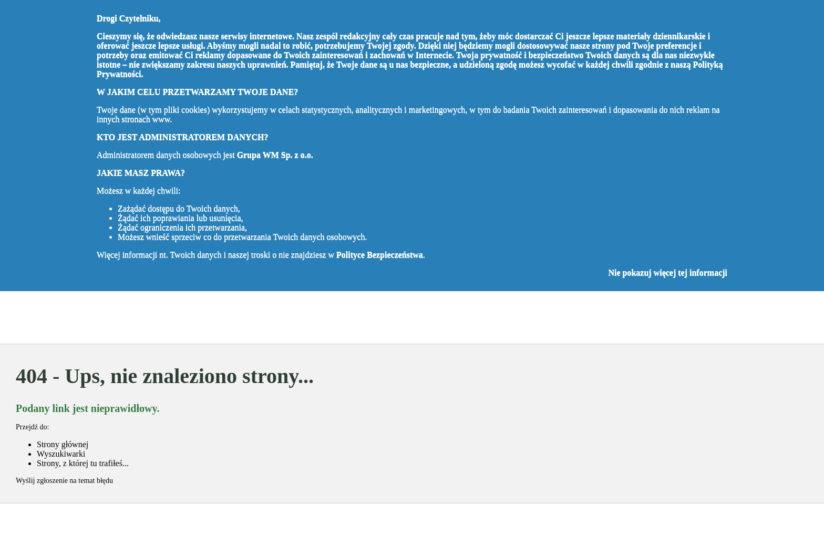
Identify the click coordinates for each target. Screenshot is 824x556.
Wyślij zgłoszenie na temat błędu (64, 481)
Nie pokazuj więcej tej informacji (667, 272)
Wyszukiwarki (61, 453)
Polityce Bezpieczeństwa (379, 254)
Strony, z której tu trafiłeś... (83, 463)
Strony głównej (62, 444)
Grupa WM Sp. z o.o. (275, 154)
